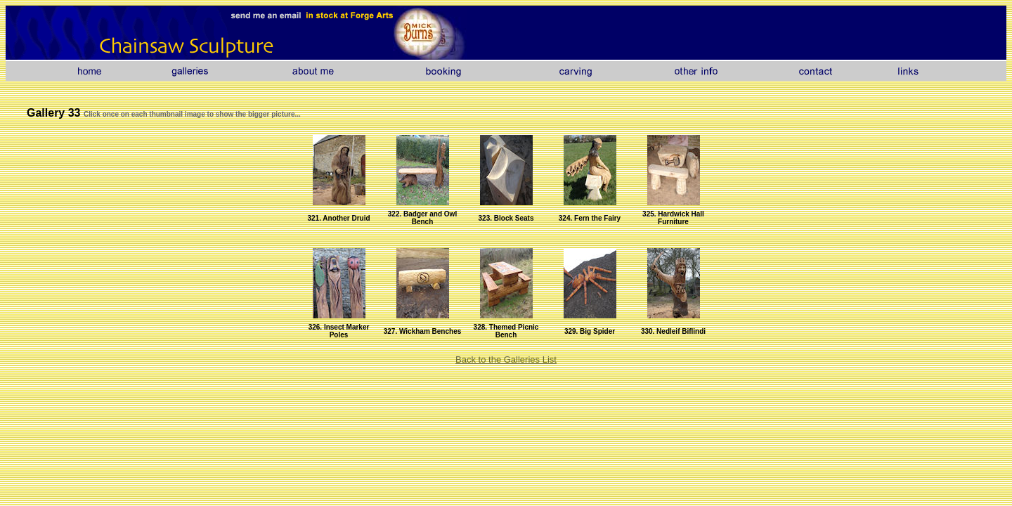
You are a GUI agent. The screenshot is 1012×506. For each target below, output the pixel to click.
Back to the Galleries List (506, 359)
